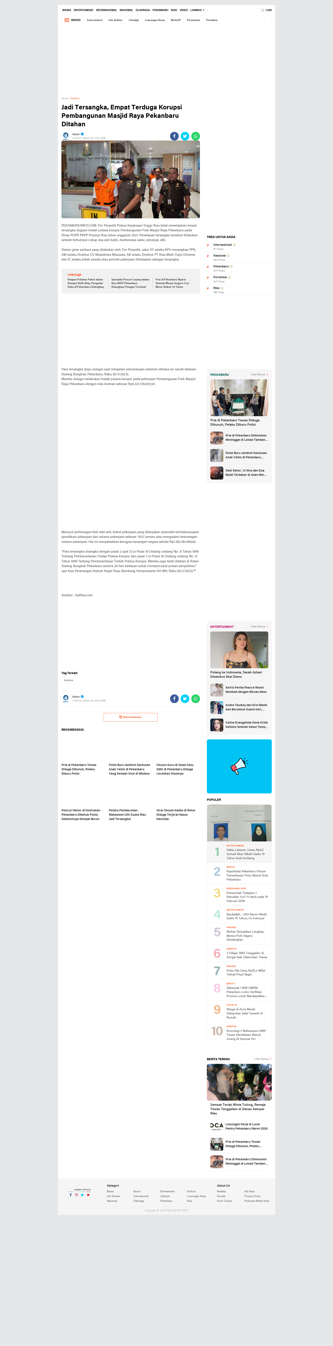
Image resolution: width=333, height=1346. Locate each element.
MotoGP (176, 20)
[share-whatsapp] (195, 136)
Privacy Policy (252, 1196)
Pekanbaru (160, 10)
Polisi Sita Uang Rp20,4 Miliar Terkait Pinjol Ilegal (246, 973)
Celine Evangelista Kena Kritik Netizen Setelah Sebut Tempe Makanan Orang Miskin (246, 725)
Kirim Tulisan (224, 1201)
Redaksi (221, 1191)
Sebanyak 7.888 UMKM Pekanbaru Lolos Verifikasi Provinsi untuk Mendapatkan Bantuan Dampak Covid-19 (246, 992)
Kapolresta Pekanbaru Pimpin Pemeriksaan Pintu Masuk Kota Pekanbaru (247, 875)
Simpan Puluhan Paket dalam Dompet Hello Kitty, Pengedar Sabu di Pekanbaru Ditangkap (86, 283)
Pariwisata (193, 20)
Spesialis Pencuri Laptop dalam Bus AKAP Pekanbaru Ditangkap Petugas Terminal (130, 283)
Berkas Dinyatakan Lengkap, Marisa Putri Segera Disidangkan (245, 936)
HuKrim (68, 680)
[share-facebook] (174, 136)
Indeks (72, 20)
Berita (110, 1191)
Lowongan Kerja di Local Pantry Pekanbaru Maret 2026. (246, 1126)
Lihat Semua (258, 374)
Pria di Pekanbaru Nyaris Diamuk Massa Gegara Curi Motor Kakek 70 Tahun (172, 283)
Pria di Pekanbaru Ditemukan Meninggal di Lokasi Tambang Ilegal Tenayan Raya (246, 438)
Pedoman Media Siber (256, 1201)
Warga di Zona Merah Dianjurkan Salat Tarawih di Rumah (245, 1013)
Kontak (221, 1196)
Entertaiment (83, 10)
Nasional (126, 10)
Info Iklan (249, 1191)
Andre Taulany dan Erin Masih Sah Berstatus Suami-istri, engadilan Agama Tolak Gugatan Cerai (246, 708)
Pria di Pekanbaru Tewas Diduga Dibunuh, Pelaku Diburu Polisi (234, 423)
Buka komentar (130, 717)
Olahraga (143, 10)
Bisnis (66, 10)
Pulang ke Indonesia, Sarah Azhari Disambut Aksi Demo (236, 675)
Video (184, 10)
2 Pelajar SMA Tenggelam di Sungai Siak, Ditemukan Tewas (247, 955)
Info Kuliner (116, 20)
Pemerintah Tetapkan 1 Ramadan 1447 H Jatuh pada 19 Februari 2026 (247, 897)
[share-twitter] (185, 136)
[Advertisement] (166, 63)
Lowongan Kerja (155, 20)
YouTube (88, 1197)
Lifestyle (134, 20)
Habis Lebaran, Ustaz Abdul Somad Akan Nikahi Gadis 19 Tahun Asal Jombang (246, 854)
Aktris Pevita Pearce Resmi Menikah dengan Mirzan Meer (246, 690)
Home (64, 98)
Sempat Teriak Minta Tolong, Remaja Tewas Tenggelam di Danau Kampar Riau (237, 1109)
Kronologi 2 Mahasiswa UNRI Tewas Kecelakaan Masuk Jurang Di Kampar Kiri (246, 1035)
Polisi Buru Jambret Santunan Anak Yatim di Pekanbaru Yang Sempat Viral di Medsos (246, 456)
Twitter (82, 1197)
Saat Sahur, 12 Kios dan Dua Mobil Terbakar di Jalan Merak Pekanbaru (246, 473)
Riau (174, 10)
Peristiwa (211, 20)
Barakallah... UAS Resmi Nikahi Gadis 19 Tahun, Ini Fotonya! (247, 916)
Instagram (76, 1197)
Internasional (106, 10)
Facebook (71, 1197)
